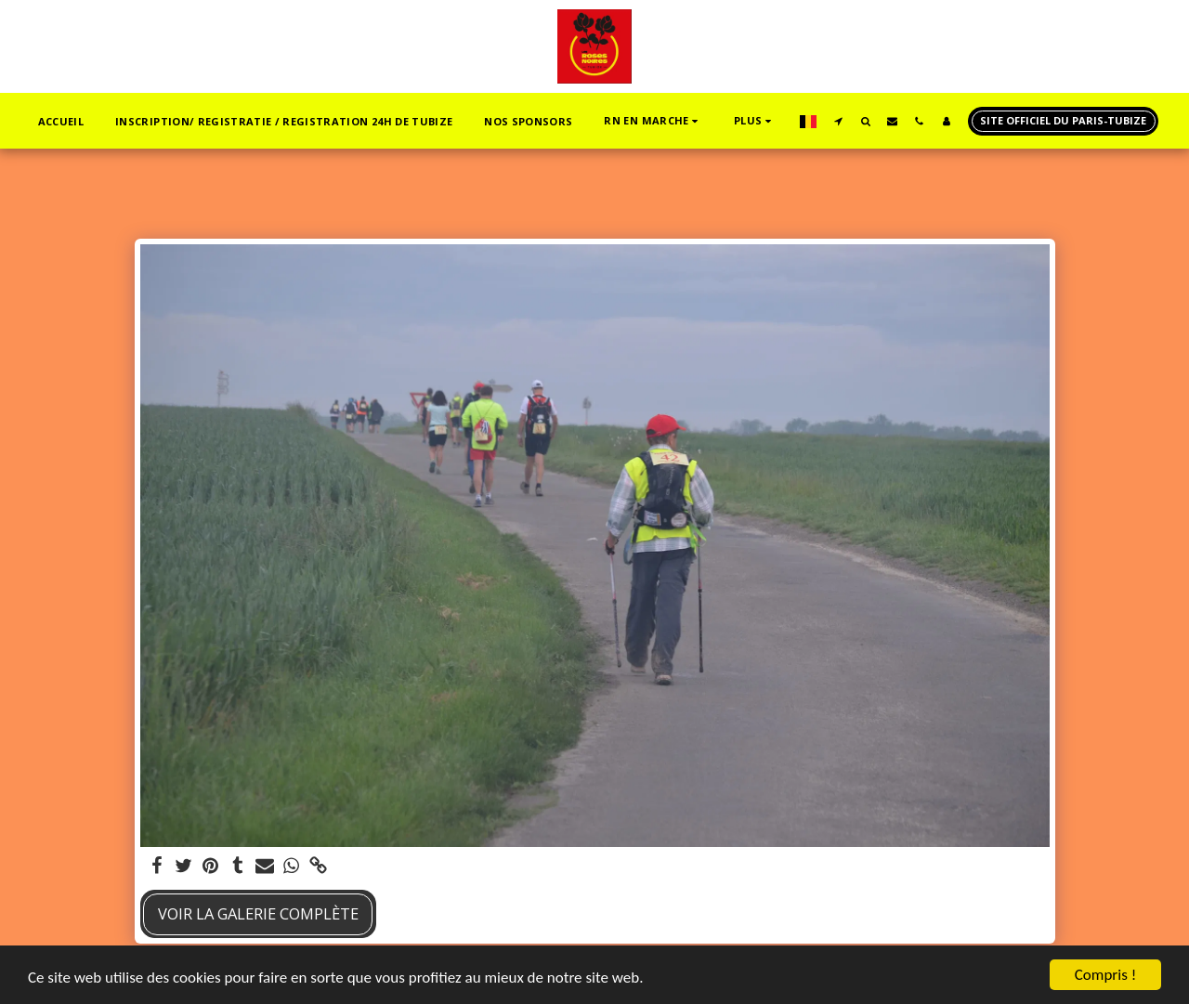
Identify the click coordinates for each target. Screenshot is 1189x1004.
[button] (652, 121)
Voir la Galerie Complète (258, 913)
